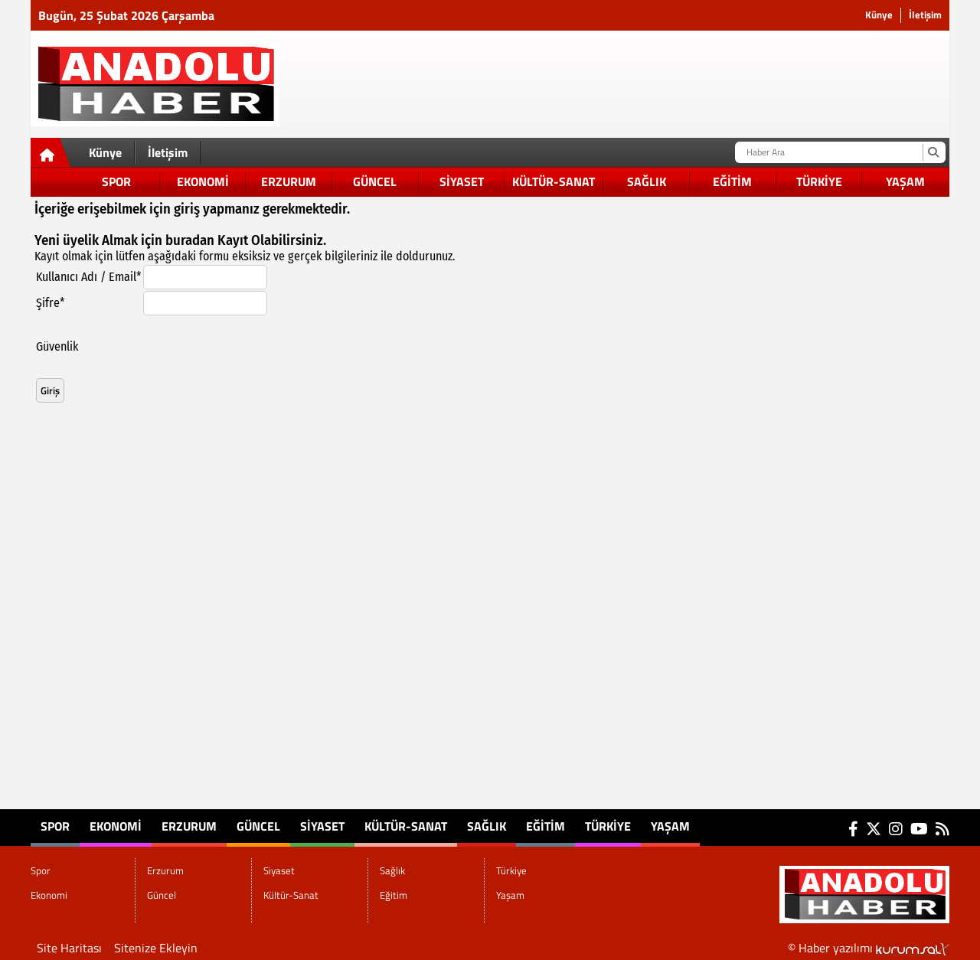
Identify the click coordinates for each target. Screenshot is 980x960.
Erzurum (288, 181)
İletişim (925, 15)
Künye (879, 15)
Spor (116, 181)
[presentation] (259, 347)
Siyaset (461, 181)
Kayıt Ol (240, 240)
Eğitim (732, 181)
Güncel (375, 181)
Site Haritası (69, 948)
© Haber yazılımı (868, 948)
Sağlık (646, 181)
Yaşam (905, 181)
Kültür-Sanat (553, 181)
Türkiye (819, 181)
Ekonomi (203, 181)
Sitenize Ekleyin (156, 948)
